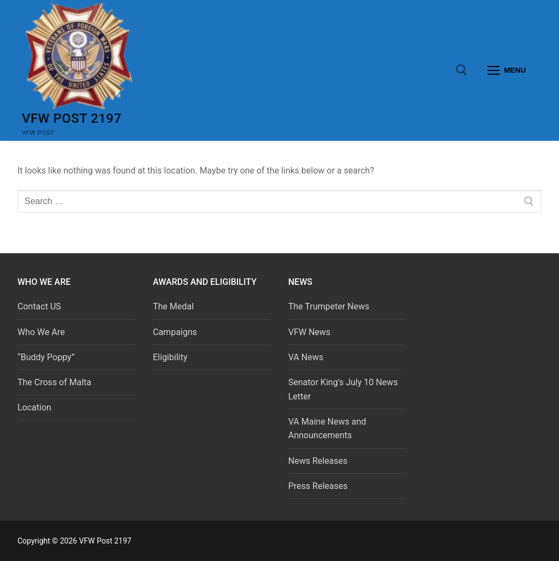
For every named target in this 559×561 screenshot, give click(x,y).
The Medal (173, 306)
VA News (305, 357)
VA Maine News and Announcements (327, 428)
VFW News (309, 332)
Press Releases (318, 486)
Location (34, 407)
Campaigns (176, 332)
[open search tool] (461, 70)
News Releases (318, 461)
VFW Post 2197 (72, 118)
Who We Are (41, 332)
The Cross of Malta (54, 382)
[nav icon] (506, 70)
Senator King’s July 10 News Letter (343, 389)
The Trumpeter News (329, 306)
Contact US (39, 306)
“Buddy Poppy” (45, 357)
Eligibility (170, 357)
